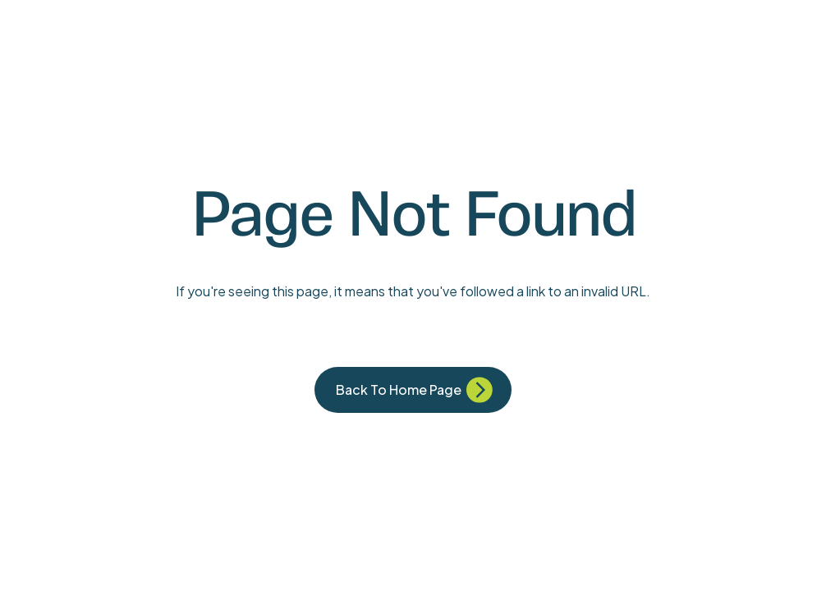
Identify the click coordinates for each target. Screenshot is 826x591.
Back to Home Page (398, 389)
